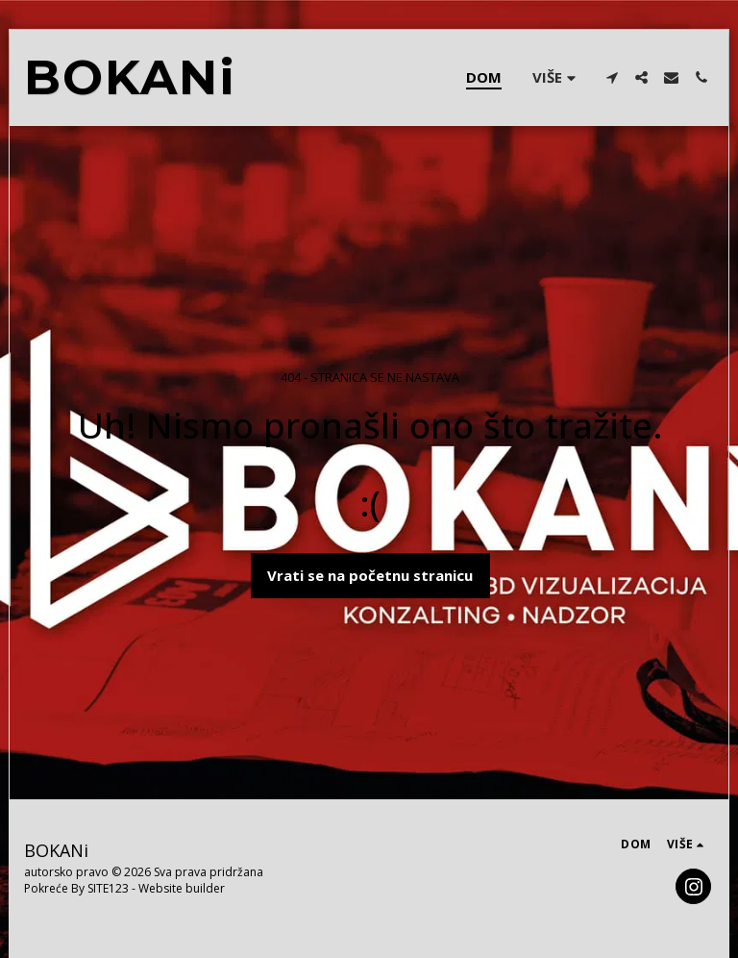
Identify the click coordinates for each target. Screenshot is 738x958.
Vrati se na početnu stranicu (370, 575)
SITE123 (108, 888)
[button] (612, 77)
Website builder (181, 888)
